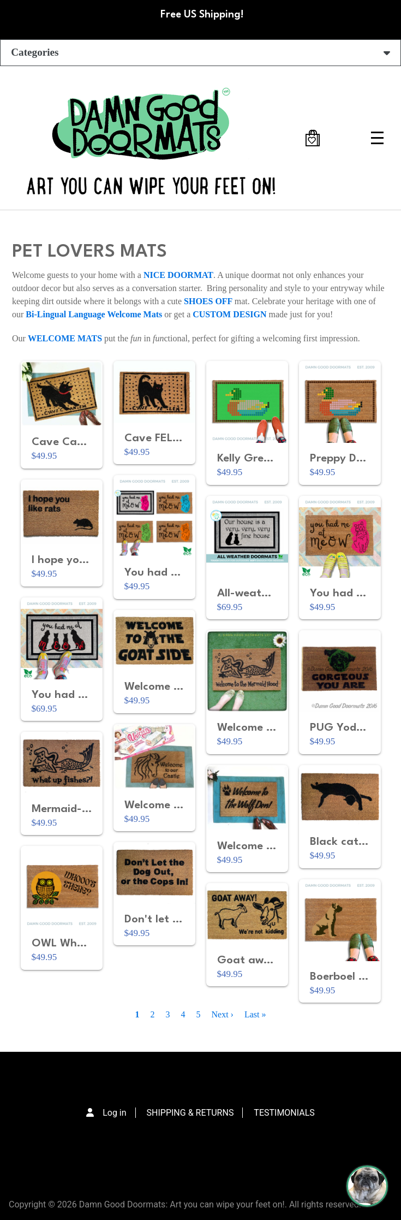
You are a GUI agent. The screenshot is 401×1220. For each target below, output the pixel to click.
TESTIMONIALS (284, 1113)
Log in (114, 1113)
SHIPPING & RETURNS (190, 1113)
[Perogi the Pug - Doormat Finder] (367, 1186)
